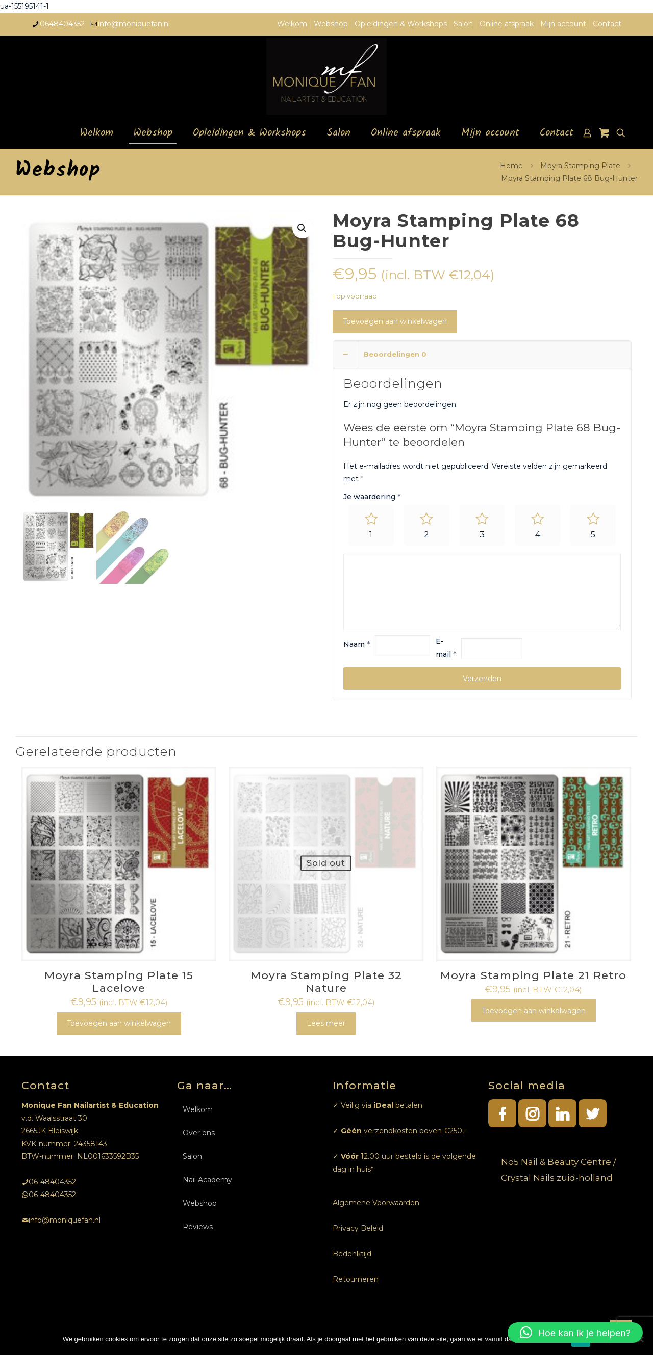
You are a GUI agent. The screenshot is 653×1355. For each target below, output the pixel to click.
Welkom (292, 24)
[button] (575, 1332)
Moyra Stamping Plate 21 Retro (533, 975)
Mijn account (563, 24)
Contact (607, 24)
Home (511, 165)
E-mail (446, 648)
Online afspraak (507, 24)
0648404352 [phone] (62, 24)
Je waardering (371, 496)
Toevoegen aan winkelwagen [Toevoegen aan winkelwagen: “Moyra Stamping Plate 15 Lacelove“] (119, 1023)
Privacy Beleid (358, 1228)
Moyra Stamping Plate (580, 165)
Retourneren (356, 1279)
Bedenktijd (352, 1253)
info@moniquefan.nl (65, 1220)
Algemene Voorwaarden (376, 1202)
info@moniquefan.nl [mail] (134, 24)
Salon (463, 24)
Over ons (199, 1132)
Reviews (198, 1226)
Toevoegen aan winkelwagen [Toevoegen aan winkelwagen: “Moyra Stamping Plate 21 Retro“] (534, 1010)
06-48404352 (52, 1181)
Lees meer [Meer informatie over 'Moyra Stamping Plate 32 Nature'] (326, 1023)
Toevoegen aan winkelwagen (395, 321)
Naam (356, 644)
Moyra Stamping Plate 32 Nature (326, 981)
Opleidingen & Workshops (401, 24)
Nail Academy (207, 1179)
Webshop (331, 24)
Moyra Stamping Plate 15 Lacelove (118, 981)
